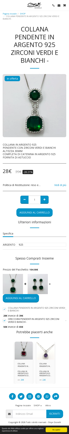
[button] (4, 5)
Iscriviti (54, 413)
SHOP (23, 13)
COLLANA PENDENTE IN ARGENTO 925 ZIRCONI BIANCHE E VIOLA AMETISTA (44, 364)
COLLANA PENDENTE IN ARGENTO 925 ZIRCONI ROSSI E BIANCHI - (24, 364)
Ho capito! (56, 430)
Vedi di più (60, 185)
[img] (24, 351)
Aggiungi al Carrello (35, 212)
